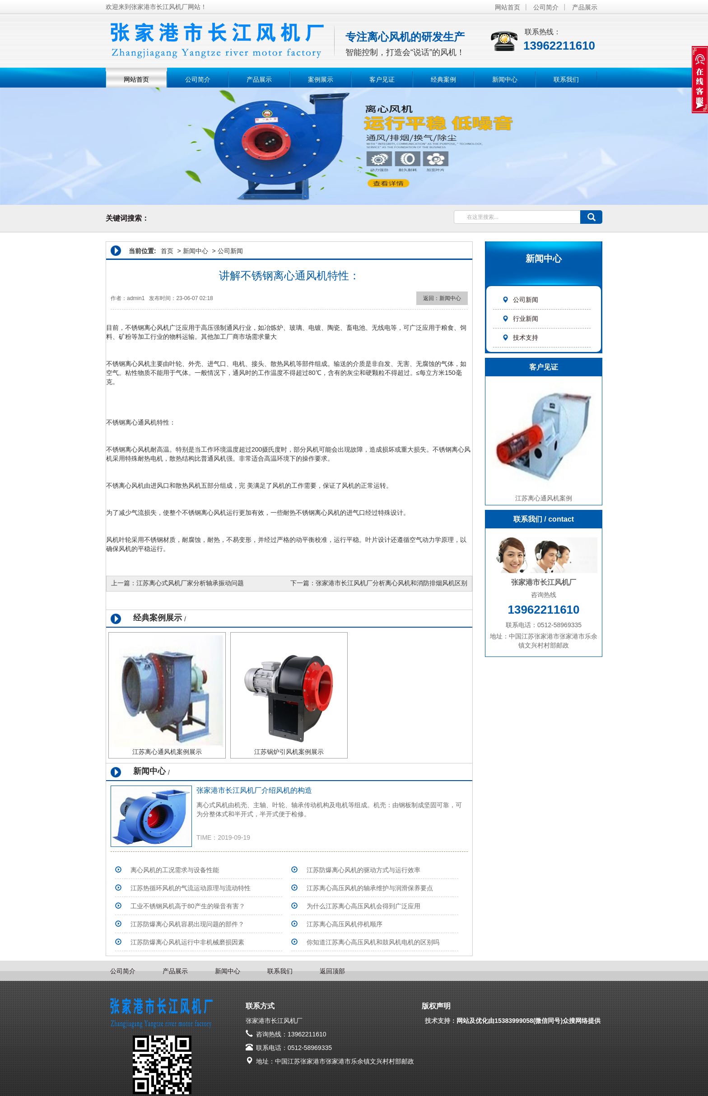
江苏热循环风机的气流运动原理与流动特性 (190, 888)
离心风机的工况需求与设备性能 (174, 870)
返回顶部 (332, 971)
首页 (167, 250)
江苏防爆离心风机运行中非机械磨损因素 (187, 942)
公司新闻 (520, 299)
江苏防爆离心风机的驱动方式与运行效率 (363, 870)
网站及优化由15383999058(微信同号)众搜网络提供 (529, 1020)
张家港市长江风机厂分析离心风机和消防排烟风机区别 (391, 583)
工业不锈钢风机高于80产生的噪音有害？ (187, 906)
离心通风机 (141, 422)
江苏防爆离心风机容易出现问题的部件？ (187, 924)
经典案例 (443, 79)
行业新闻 (520, 318)
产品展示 (584, 7)
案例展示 (320, 79)
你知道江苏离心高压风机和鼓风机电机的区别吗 (373, 942)
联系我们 (566, 79)
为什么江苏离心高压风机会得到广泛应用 (363, 906)
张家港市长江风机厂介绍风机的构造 (254, 790)
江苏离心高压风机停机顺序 (344, 924)
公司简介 (546, 7)
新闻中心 (504, 79)
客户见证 (382, 79)
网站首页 (507, 7)
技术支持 (520, 337)
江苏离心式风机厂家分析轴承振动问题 (190, 583)
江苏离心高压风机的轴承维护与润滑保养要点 (370, 888)
